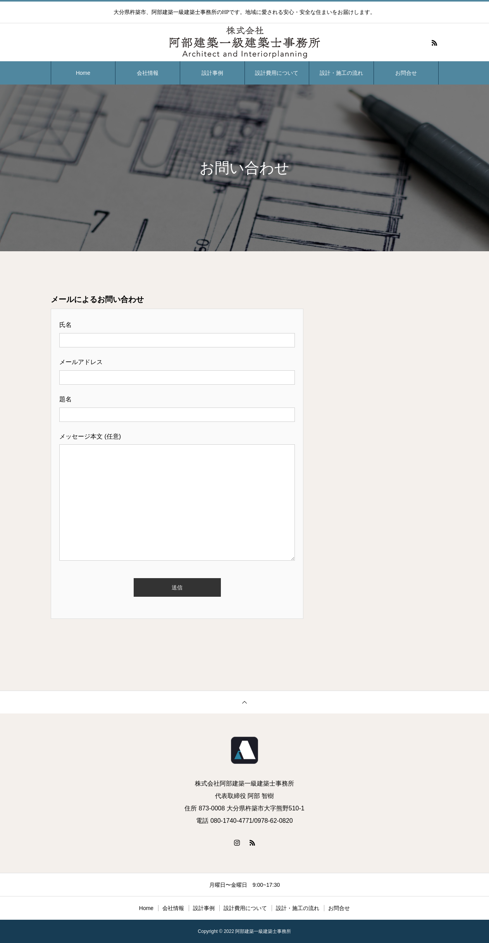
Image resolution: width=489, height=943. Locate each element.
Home (83, 73)
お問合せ (406, 73)
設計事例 (212, 73)
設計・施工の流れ (341, 73)
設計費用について (276, 73)
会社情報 (147, 73)
